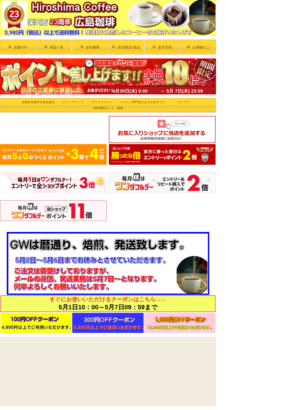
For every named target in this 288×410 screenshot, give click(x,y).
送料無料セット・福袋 (108, 108)
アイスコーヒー (102, 102)
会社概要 (92, 47)
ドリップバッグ (73, 102)
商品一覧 (56, 47)
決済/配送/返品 (128, 47)
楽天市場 (165, 47)
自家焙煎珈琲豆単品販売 (38, 102)
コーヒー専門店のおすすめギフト (142, 102)
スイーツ (183, 102)
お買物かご (201, 47)
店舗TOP (20, 47)
